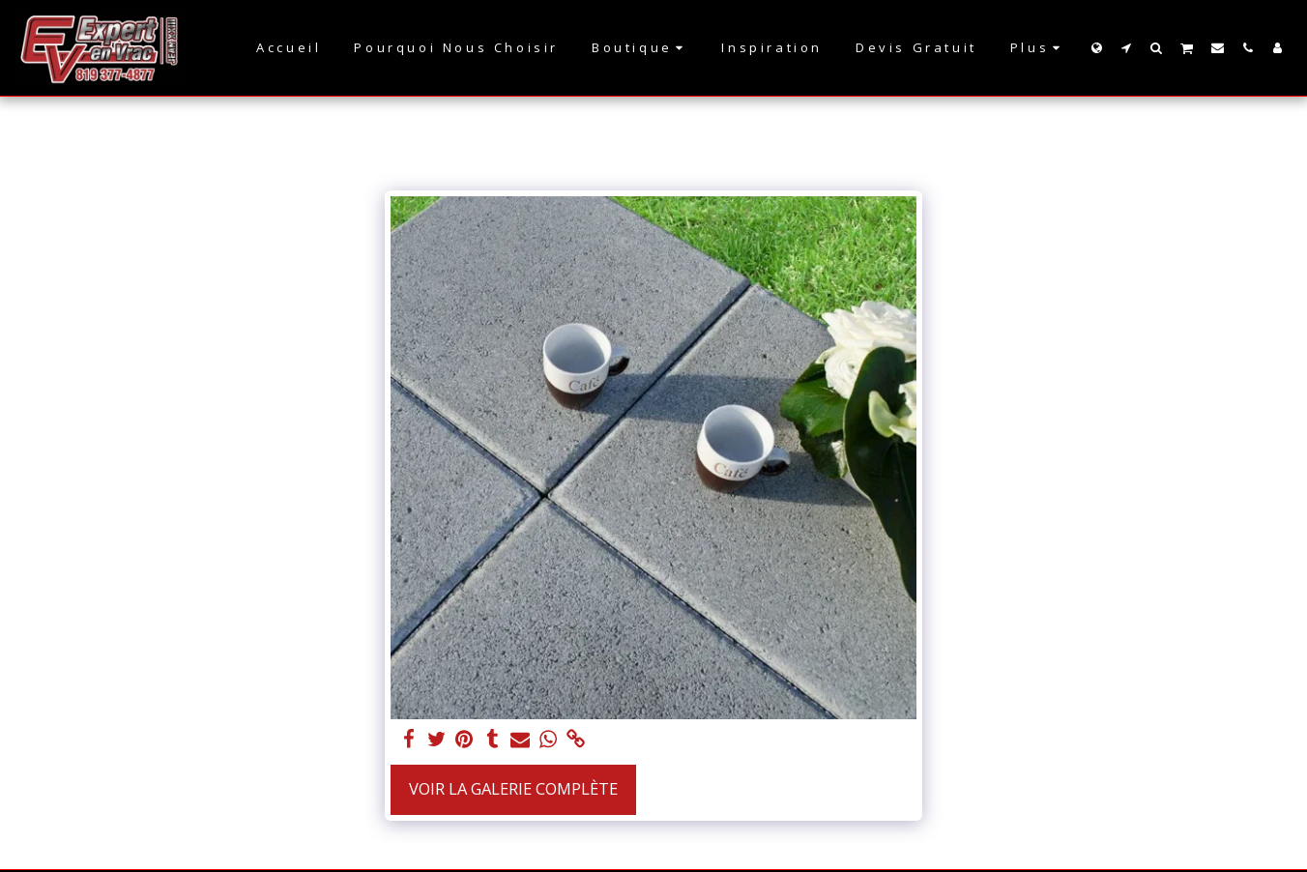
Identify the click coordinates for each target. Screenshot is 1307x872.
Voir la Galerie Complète (513, 788)
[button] (1127, 47)
